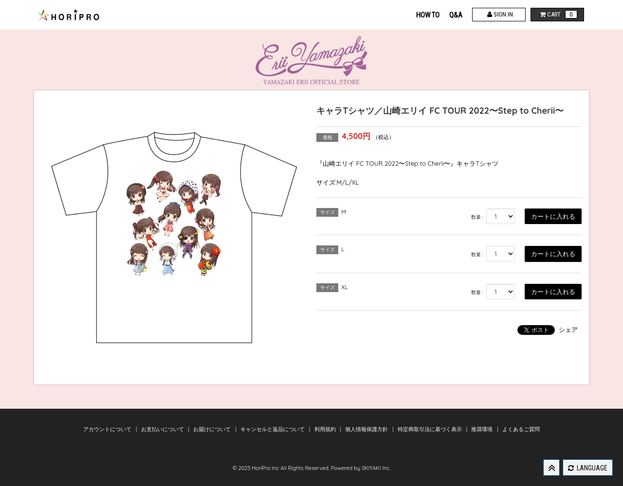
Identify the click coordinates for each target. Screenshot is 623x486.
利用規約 (325, 429)
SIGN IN (499, 14)
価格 (327, 137)
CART (557, 14)
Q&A (455, 15)
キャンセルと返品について (273, 429)
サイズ (327, 212)
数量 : (477, 217)
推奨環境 (482, 429)
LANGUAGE (587, 468)
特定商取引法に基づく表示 (430, 429)
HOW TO (428, 15)
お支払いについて (163, 429)
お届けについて (212, 429)
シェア (568, 329)
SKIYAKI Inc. (376, 468)
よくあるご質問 (521, 429)
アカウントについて (108, 429)
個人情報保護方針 (367, 429)
